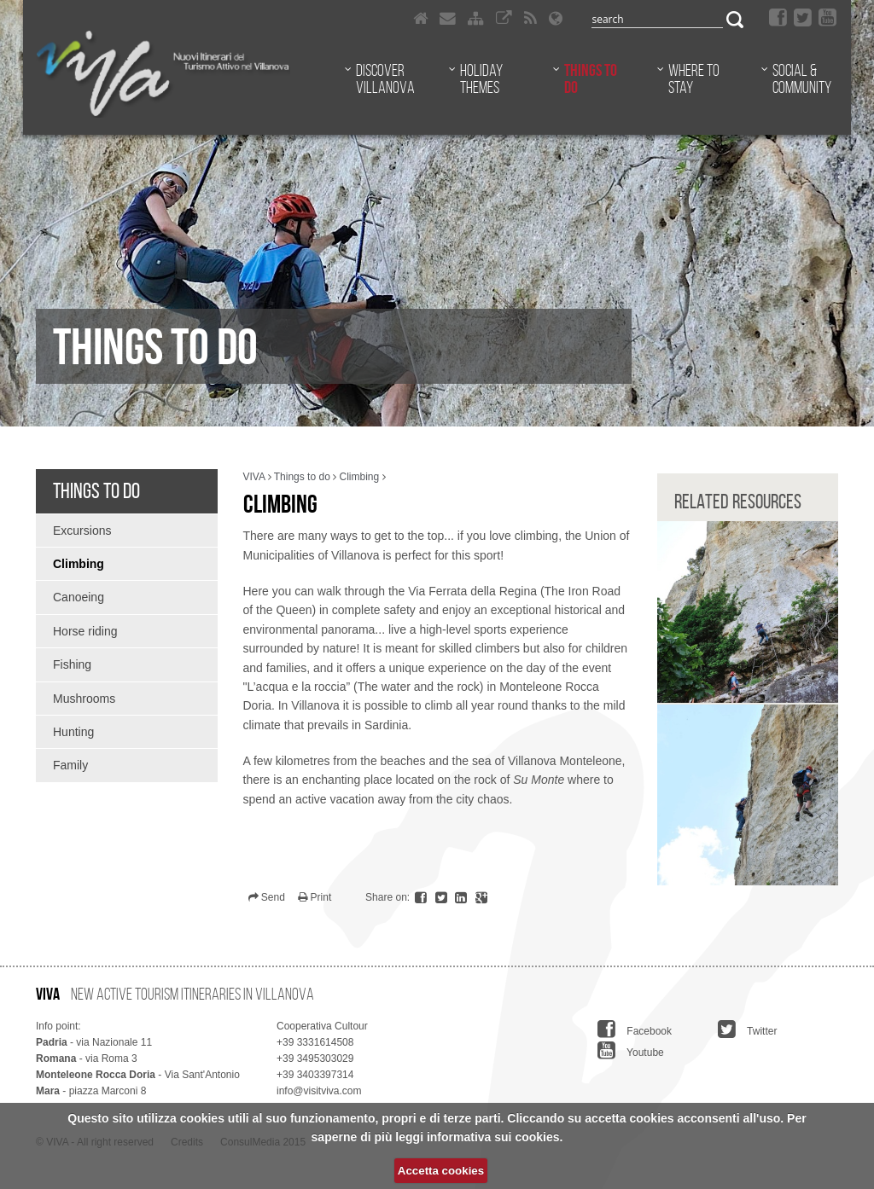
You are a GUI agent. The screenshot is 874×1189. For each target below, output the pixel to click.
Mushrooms (84, 698)
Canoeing (78, 597)
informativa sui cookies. (495, 1137)
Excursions (82, 530)
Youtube (630, 1050)
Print (314, 897)
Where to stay (694, 78)
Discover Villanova (385, 78)
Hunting (73, 732)
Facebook (634, 1028)
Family (70, 765)
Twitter (747, 1028)
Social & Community (801, 78)
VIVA (254, 477)
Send (266, 897)
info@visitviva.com (319, 1091)
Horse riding (85, 631)
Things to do (590, 78)
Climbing (78, 564)
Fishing (72, 664)
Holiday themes (481, 78)
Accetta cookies (441, 1170)
